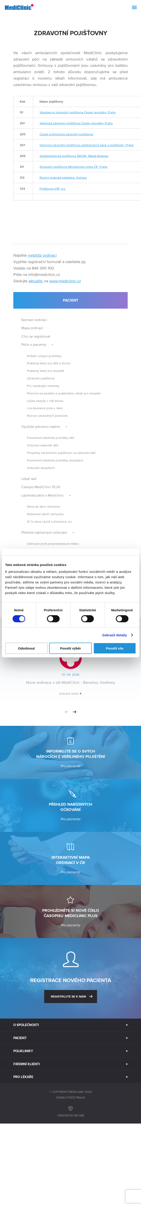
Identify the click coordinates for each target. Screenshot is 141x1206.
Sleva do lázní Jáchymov (43, 506)
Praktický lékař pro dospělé (45, 370)
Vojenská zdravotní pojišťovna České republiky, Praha (76, 123)
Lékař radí (28, 478)
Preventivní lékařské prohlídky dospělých (55, 460)
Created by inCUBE (70, 1111)
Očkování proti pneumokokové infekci (53, 543)
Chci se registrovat (35, 336)
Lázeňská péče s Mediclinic (42, 495)
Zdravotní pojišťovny (41, 378)
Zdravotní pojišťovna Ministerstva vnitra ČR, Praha (73, 166)
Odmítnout (26, 648)
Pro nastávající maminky (43, 385)
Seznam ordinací (34, 319)
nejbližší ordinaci (42, 255)
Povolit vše (114, 648)
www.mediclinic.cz (65, 281)
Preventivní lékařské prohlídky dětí (50, 437)
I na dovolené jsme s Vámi (45, 408)
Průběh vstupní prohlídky (44, 356)
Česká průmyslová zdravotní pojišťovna (66, 134)
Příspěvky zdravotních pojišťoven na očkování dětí (61, 452)
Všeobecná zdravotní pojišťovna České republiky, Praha (77, 112)
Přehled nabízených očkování (44, 532)
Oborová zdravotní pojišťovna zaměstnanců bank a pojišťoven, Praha (86, 145)
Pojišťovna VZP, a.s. (53, 188)
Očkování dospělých (41, 467)
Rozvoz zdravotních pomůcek (47, 415)
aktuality (36, 281)
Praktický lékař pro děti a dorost (48, 363)
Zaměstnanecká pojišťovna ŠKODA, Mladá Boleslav (74, 156)
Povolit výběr (70, 648)
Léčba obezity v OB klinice (45, 400)
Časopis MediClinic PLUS (40, 486)
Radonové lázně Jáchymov (45, 514)
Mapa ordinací (32, 328)
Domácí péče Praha (70, 1097)
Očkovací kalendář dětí (42, 445)
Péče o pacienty (33, 344)
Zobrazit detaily (114, 635)
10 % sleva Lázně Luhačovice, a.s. (50, 521)
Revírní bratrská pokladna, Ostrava (63, 177)
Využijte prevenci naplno (40, 426)
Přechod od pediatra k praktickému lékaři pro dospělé (64, 393)
